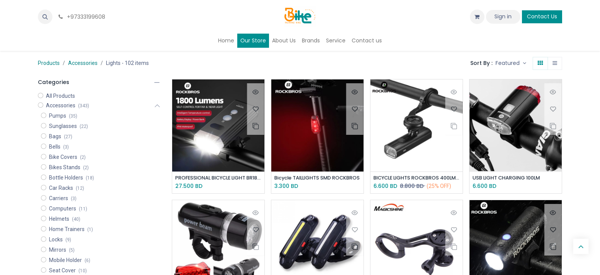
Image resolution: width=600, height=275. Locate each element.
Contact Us (542, 16)
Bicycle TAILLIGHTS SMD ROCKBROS (317, 178)
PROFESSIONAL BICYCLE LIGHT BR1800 (218, 178)
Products (49, 63)
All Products (60, 96)
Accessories (83, 63)
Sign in (503, 16)
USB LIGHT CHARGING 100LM (511, 178)
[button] (45, 17)
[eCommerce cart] (477, 17)
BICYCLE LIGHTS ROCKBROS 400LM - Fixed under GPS (416, 178)
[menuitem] (226, 41)
